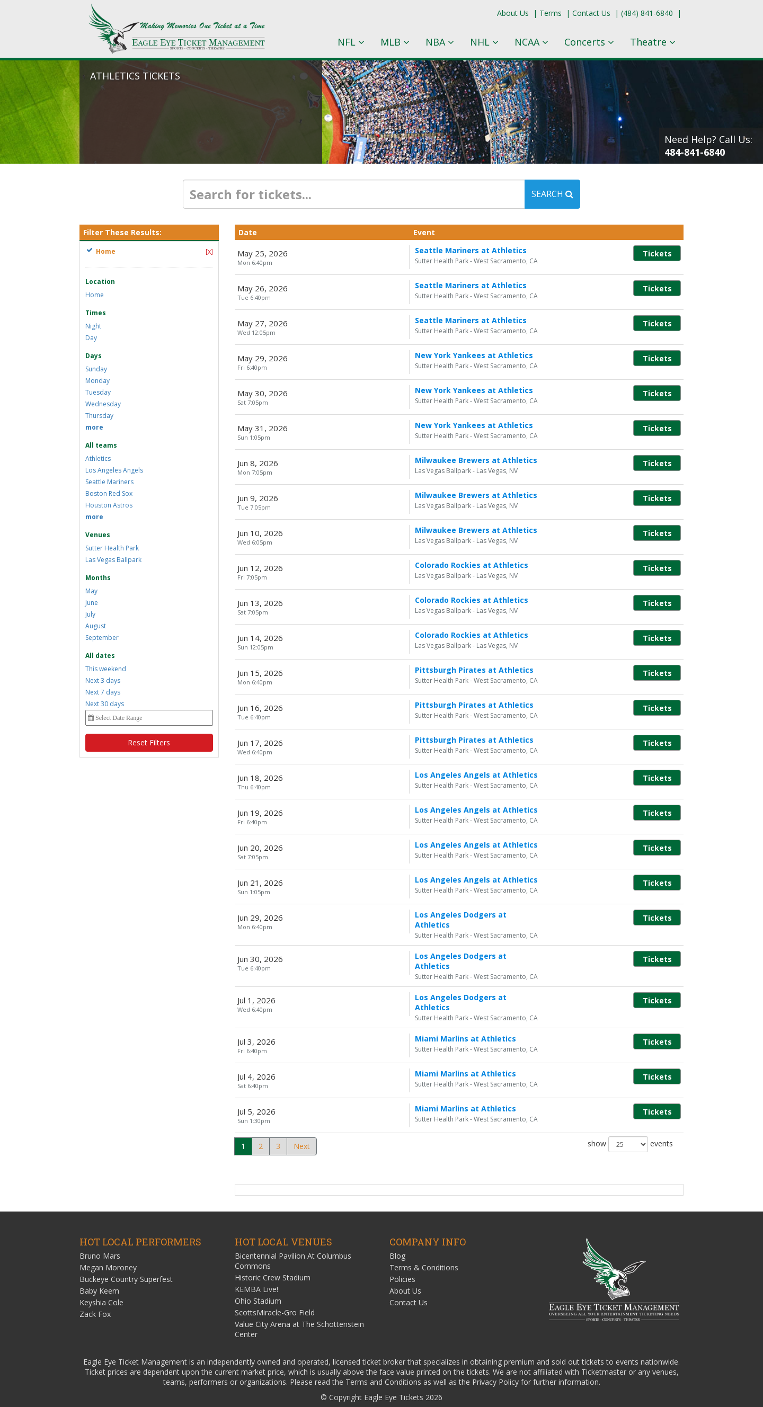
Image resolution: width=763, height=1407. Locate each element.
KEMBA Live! (256, 1270)
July (90, 614)
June (91, 602)
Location (100, 281)
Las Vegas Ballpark (113, 559)
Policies (402, 1260)
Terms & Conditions (423, 1248)
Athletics (98, 458)
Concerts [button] (589, 41)
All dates (100, 655)
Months (98, 577)
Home (94, 294)
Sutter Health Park (112, 548)
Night (93, 326)
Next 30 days (104, 703)
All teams (101, 445)
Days (93, 355)
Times (95, 312)
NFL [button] (351, 41)
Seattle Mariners (109, 481)
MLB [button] (395, 41)
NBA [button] (439, 41)
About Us (513, 13)
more (94, 427)
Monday (97, 380)
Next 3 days (102, 680)
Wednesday (103, 403)
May (91, 590)
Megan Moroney (108, 1248)
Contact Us (591, 13)
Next (302, 1127)
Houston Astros (108, 505)
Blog (397, 1237)
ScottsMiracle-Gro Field (275, 1293)
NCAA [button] (531, 41)
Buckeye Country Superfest (126, 1260)
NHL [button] (484, 41)
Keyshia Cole (101, 1283)
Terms (550, 13)
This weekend (105, 668)
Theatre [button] (653, 41)
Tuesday (98, 392)
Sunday (96, 368)
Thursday (99, 415)
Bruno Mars (99, 1237)
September (102, 637)
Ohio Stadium (258, 1282)
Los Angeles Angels (114, 470)
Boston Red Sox (108, 493)
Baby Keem (99, 1272)
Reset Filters (149, 742)
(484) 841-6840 (647, 13)
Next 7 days (102, 692)
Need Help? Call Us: (708, 145)
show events (630, 1125)
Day (91, 337)
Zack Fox (95, 1295)
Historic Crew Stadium (272, 1258)
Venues (97, 534)
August (95, 625)
